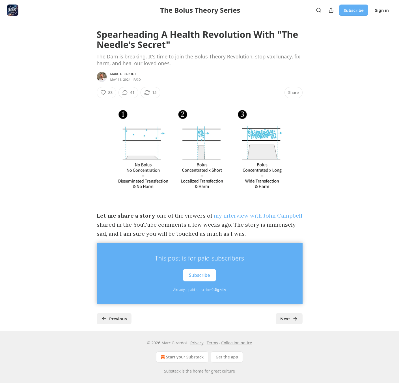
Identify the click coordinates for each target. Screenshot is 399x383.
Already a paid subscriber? (199, 289)
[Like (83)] (107, 92)
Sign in (382, 10)
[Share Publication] (331, 10)
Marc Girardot (123, 74)
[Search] (318, 10)
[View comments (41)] (128, 92)
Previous (114, 318)
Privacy (197, 342)
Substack (172, 371)
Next (289, 318)
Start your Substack (182, 357)
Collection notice (236, 342)
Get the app (226, 357)
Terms (212, 342)
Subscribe (354, 10)
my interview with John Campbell (258, 215)
